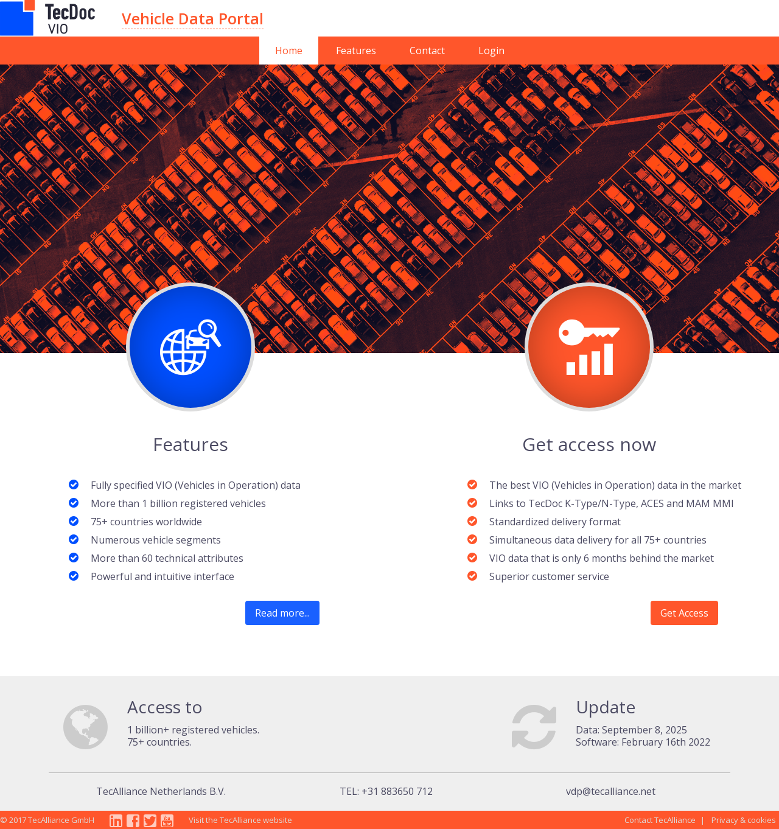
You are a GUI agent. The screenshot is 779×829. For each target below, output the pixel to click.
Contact (427, 50)
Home (288, 50)
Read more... (282, 613)
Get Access (684, 613)
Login (491, 50)
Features (356, 50)
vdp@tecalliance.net (610, 791)
